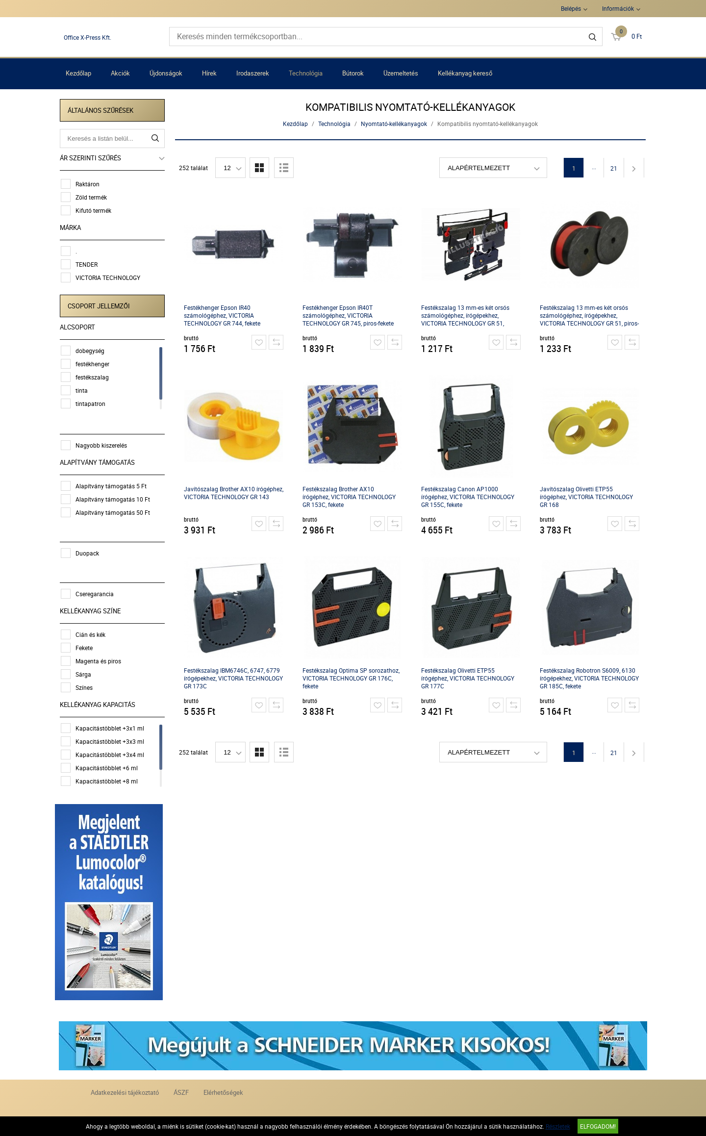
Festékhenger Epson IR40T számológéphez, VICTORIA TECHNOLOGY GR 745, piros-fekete (349, 315)
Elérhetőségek (223, 1090)
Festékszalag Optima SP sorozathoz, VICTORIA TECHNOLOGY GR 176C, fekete (352, 678)
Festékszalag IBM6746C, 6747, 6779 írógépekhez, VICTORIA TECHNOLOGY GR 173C (234, 678)
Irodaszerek (252, 73)
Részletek (558, 1126)
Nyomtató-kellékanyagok (395, 123)
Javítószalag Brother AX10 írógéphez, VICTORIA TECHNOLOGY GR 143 (234, 493)
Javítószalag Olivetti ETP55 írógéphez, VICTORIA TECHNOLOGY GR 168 (587, 496)
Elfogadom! (598, 1126)
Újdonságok (166, 73)
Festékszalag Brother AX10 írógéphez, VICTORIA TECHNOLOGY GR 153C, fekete (350, 496)
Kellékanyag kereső (465, 73)
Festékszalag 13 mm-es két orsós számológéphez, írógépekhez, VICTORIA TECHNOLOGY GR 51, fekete (466, 315)
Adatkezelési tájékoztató (125, 1090)
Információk (618, 8)
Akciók (120, 73)
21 (614, 168)
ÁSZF (181, 1090)
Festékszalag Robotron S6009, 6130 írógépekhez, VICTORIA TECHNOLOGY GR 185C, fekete (590, 678)
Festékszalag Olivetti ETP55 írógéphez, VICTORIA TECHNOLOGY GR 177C (468, 678)
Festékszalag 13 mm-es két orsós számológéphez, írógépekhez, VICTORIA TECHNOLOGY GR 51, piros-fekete (590, 315)
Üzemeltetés (400, 73)
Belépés (571, 8)
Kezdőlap (78, 73)
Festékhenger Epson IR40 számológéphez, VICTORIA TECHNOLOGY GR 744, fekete (223, 315)
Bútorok (353, 73)
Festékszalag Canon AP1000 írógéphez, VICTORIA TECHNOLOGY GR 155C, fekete (468, 496)
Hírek (209, 73)
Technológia (306, 73)
